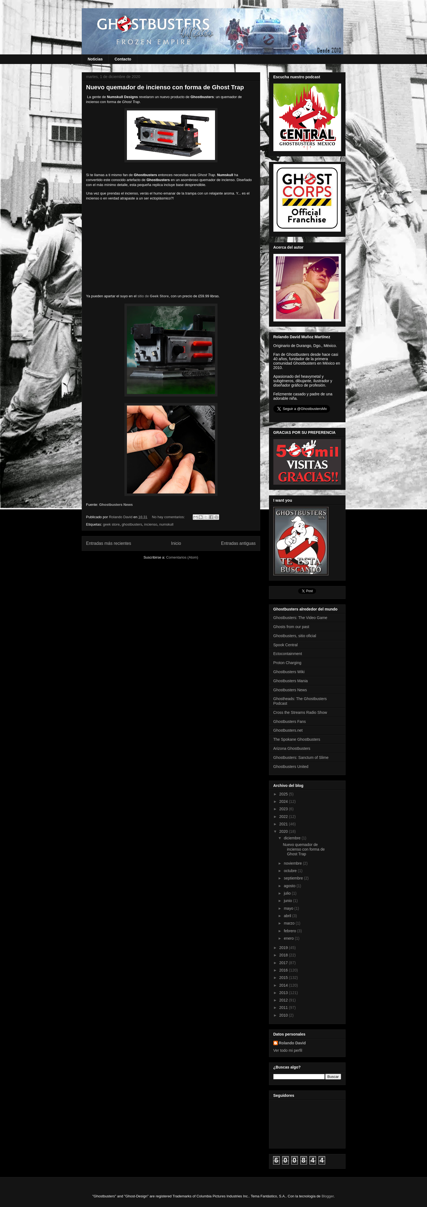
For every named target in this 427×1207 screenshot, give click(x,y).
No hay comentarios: (169, 517)
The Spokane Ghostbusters (296, 739)
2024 (284, 801)
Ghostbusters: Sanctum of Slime (301, 757)
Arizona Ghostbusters (292, 748)
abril (288, 916)
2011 (284, 1007)
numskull (166, 524)
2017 (284, 963)
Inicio (176, 543)
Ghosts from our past (291, 627)
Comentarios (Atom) (182, 557)
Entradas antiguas (238, 543)
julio (288, 893)
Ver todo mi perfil (287, 1050)
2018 (284, 955)
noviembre (293, 863)
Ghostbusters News (116, 505)
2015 (284, 977)
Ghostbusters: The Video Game (300, 617)
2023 (284, 809)
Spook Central (285, 645)
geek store (111, 524)
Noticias (95, 59)
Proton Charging (287, 663)
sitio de (152, 296)
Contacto (123, 59)
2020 (284, 831)
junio (288, 900)
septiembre (294, 878)
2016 (284, 970)
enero (289, 938)
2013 (284, 992)
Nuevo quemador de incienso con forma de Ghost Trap (165, 87)
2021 (284, 824)
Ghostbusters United (291, 766)
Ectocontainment (287, 653)
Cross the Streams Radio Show (300, 712)
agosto (290, 886)
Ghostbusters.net (288, 730)
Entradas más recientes (108, 543)
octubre (291, 871)
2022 (284, 816)
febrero (290, 931)
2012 (284, 1000)
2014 (284, 985)
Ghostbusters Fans (289, 721)
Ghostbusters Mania (290, 681)
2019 (284, 947)
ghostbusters (132, 524)
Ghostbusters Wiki (289, 672)
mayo (289, 908)
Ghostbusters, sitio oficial (294, 636)
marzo (290, 923)
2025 (284, 794)
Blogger (328, 1196)
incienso (150, 524)
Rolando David (292, 1043)
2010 (284, 1015)
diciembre (293, 838)
